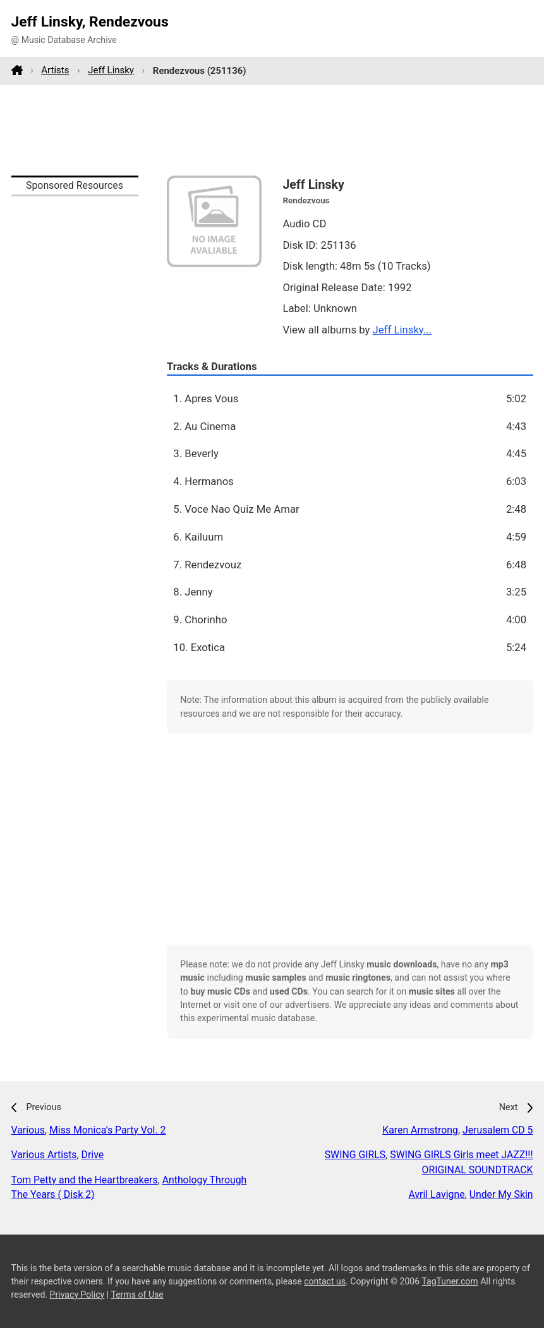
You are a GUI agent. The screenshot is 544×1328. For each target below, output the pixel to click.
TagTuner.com (449, 1281)
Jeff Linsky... (402, 329)
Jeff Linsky (111, 70)
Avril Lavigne (436, 1194)
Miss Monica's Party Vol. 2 (107, 1130)
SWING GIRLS (355, 1155)
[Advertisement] (272, 130)
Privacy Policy (77, 1294)
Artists (55, 70)
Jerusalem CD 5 (497, 1130)
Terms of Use (137, 1294)
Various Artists (44, 1155)
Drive (93, 1155)
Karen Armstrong (420, 1130)
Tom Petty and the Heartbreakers (84, 1180)
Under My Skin (501, 1194)
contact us (325, 1281)
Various (28, 1130)
